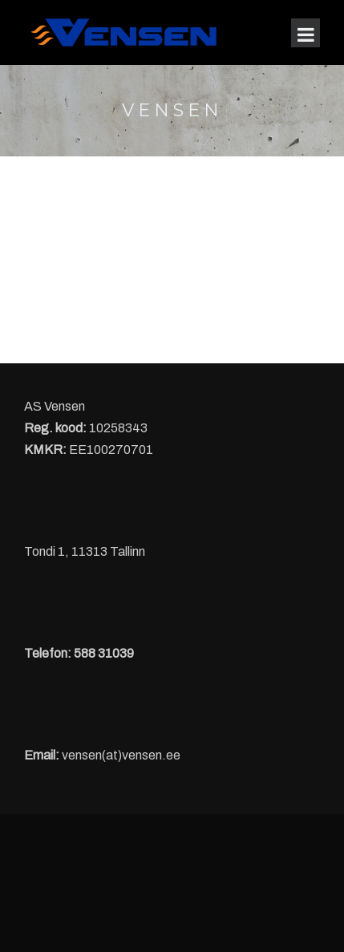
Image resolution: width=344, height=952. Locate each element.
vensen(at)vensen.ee (121, 755)
